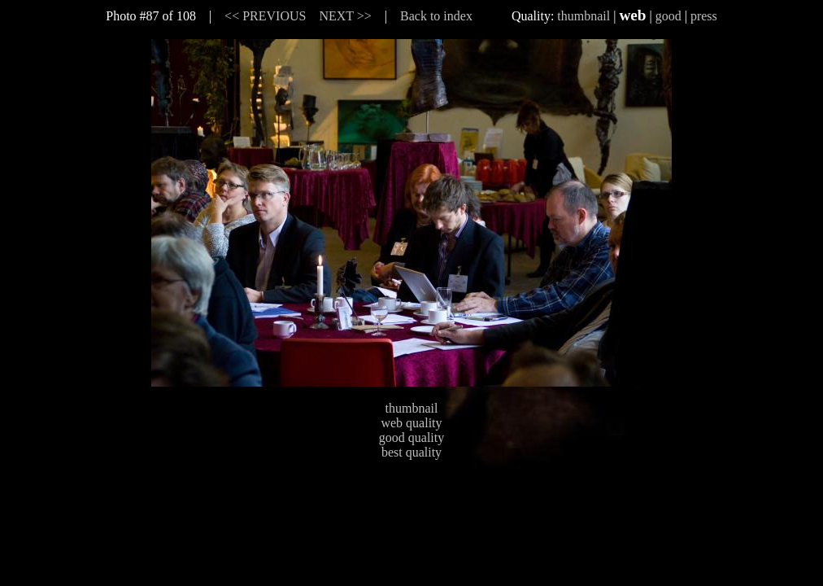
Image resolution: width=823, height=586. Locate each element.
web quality (411, 423)
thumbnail (583, 16)
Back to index (436, 16)
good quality (411, 437)
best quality (411, 452)
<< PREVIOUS (265, 16)
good (668, 16)
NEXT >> (345, 16)
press (703, 16)
